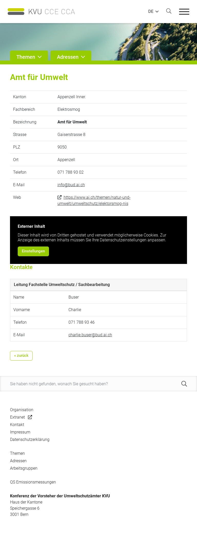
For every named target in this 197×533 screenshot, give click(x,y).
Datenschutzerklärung (30, 439)
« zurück (21, 355)
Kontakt (17, 424)
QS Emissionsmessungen (33, 482)
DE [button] (150, 11)
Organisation (21, 409)
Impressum (20, 432)
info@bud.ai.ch (71, 184)
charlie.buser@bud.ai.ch (90, 334)
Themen (17, 453)
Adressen (18, 460)
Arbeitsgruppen (23, 468)
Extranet (17, 417)
